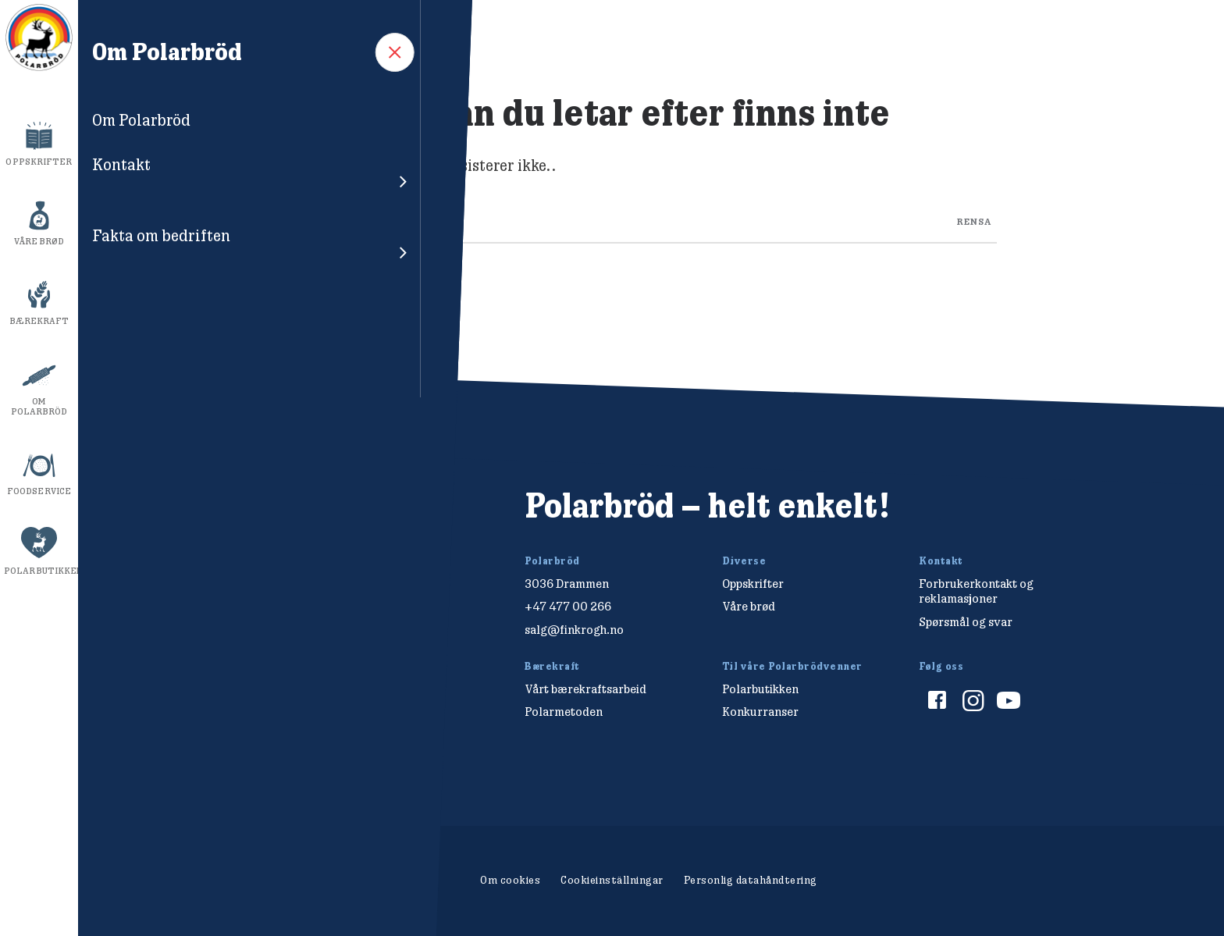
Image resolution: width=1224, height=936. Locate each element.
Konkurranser (760, 711)
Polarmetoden (564, 711)
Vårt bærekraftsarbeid (585, 689)
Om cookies (510, 880)
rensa (974, 220)
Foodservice (39, 491)
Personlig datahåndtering (750, 880)
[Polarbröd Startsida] (228, 522)
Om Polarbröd (39, 406)
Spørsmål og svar (965, 621)
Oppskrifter (38, 161)
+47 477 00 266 (568, 606)
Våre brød (39, 241)
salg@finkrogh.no (574, 629)
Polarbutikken (41, 570)
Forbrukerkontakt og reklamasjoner (976, 591)
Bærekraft (39, 320)
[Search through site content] (651, 217)
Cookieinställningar (612, 880)
